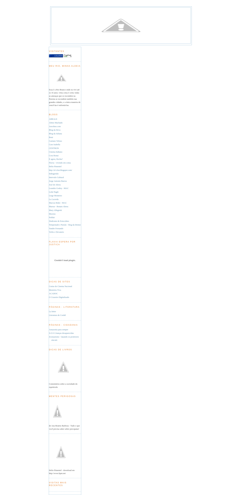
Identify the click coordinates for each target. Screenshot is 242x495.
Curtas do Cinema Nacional (60, 286)
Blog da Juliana (55, 133)
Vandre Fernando (56, 228)
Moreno (52, 214)
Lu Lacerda (54, 199)
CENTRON (54, 148)
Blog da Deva (54, 130)
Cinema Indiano (55, 152)
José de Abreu (55, 184)
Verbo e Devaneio (56, 232)
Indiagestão (54, 173)
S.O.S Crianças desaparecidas (61, 333)
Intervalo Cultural (56, 177)
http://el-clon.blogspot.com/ (60, 170)
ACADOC (53, 293)
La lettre (52, 311)
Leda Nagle (54, 192)
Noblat (52, 217)
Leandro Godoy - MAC (59, 188)
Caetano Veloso (55, 141)
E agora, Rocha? (56, 159)
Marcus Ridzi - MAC (58, 203)
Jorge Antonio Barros (58, 181)
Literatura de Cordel (57, 315)
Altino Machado (56, 122)
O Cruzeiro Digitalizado (59, 297)
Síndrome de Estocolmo (59, 221)
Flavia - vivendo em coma (60, 163)
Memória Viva (55, 290)
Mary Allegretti (55, 210)
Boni (51, 137)
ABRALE (53, 119)
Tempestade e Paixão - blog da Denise (65, 225)
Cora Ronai (54, 155)
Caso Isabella (54, 144)
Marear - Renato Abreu (58, 206)
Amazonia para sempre (58, 329)
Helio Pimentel (55, 166)
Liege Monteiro (55, 195)
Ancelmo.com (55, 126)
